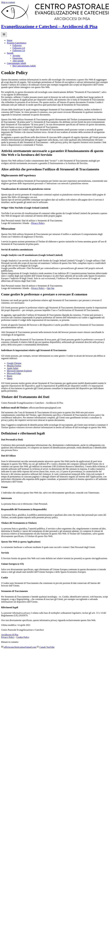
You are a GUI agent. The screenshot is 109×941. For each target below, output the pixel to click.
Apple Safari (12, 368)
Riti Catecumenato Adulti (24, 66)
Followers (17, 45)
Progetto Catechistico (16, 43)
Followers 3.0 (18, 50)
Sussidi (10, 53)
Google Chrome (14, 363)
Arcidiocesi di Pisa (9, 634)
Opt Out (50, 288)
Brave (9, 376)
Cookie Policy (22, 637)
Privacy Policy (37, 223)
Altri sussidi (18, 60)
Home (9, 40)
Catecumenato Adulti (16, 63)
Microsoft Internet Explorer (19, 371)
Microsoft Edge (14, 373)
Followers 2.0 (18, 48)
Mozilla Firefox (14, 365)
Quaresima (17, 58)
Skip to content (8, 2)
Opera (9, 378)
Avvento (16, 55)
